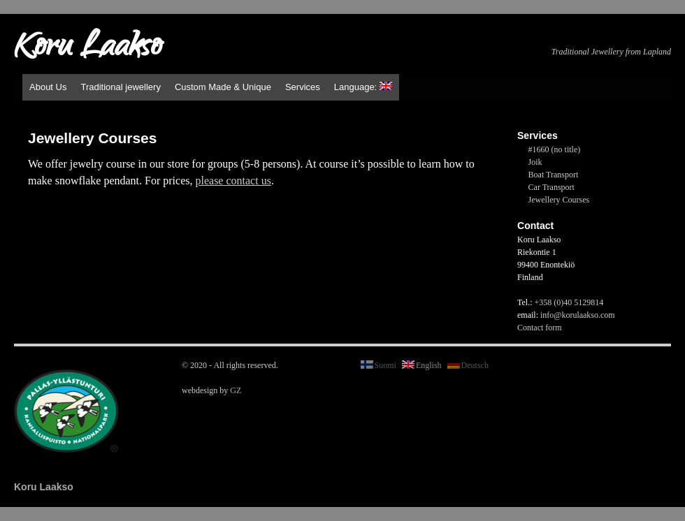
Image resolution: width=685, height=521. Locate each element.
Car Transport (551, 187)
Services (302, 87)
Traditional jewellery (120, 87)
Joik (535, 162)
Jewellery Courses (559, 200)
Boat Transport (553, 174)
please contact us (233, 180)
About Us (47, 87)
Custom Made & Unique (223, 87)
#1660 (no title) (554, 149)
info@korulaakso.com (577, 315)
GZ (235, 390)
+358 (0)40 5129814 (569, 302)
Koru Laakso (87, 49)
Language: (363, 87)
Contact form (539, 327)
